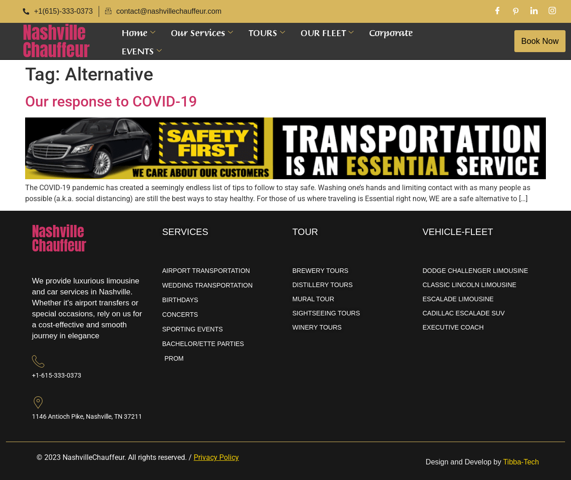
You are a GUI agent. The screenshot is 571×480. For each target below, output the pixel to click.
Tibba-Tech (521, 462)
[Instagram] (552, 11)
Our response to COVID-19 (111, 101)
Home (138, 32)
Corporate (391, 32)
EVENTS (142, 50)
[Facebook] (497, 11)
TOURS (266, 32)
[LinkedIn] (534, 11)
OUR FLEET (327, 32)
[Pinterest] (516, 11)
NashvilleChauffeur (56, 41)
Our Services (202, 32)
